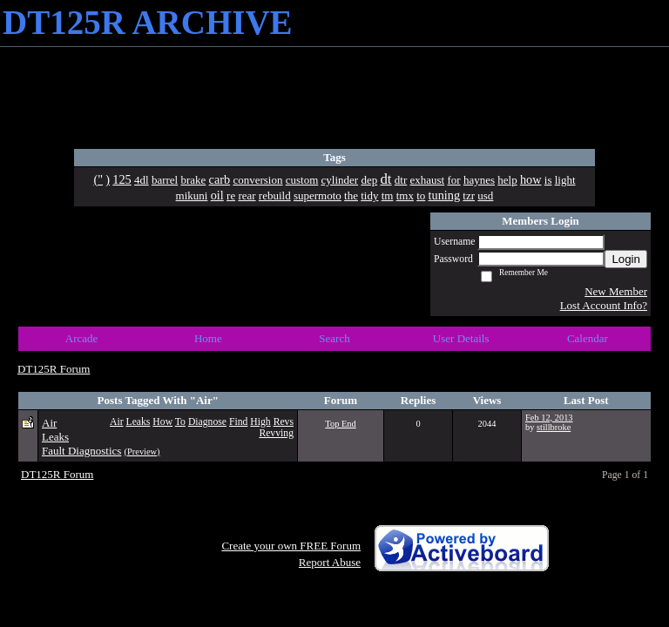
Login (626, 259)
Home (208, 338)
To (180, 422)
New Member (616, 291)
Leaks (138, 422)
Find (238, 422)
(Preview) (142, 451)
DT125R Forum (53, 368)
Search (334, 338)
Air (117, 422)
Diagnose (207, 422)
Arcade (81, 338)
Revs (284, 422)
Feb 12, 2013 (549, 417)
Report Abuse (330, 562)
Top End (340, 423)
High (260, 422)
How (162, 422)
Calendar (587, 338)
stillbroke (554, 427)
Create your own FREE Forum (291, 545)
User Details (461, 338)
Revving (276, 433)
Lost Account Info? (603, 305)
